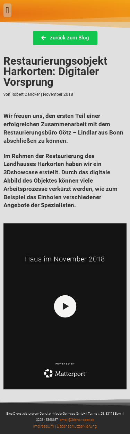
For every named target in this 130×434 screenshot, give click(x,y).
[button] (7, 10)
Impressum (43, 426)
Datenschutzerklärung (77, 426)
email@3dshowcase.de (77, 420)
